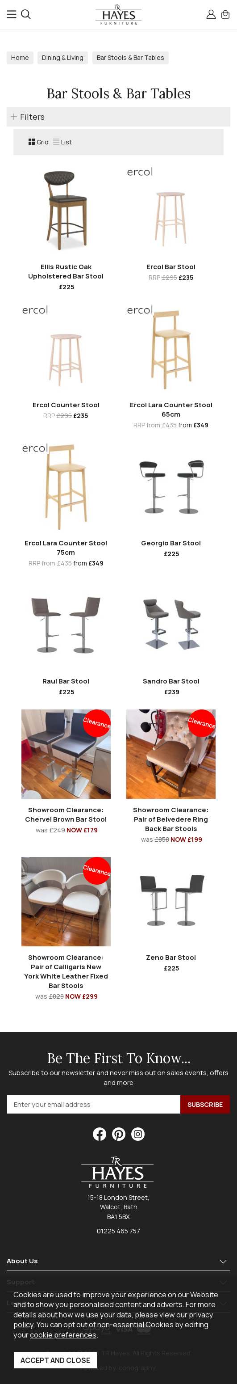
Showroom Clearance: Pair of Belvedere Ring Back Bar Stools (171, 819)
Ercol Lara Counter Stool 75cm (66, 547)
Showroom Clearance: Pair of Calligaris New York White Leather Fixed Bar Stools (66, 971)
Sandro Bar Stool (171, 681)
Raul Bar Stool (65, 681)
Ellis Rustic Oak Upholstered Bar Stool (66, 271)
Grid (39, 142)
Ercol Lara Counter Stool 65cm (171, 409)
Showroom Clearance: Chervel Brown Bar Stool (66, 814)
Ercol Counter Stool (66, 404)
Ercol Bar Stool (170, 266)
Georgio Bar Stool (171, 543)
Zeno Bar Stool (171, 957)
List (62, 142)
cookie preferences (63, 1334)
